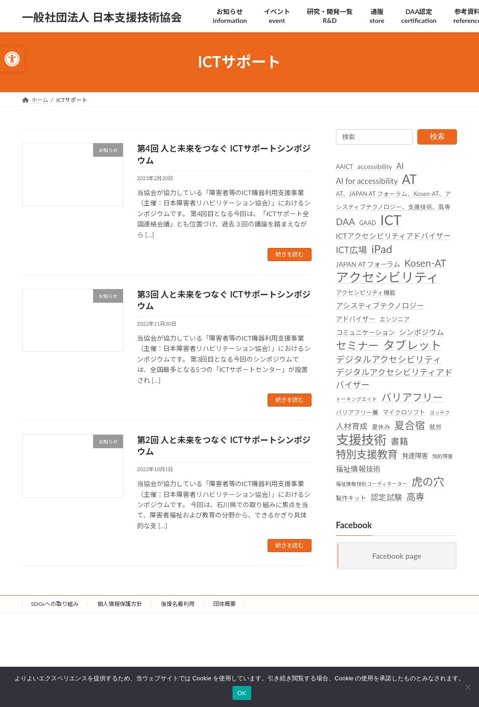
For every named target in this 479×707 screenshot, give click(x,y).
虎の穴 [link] (428, 481)
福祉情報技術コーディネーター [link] (371, 484)
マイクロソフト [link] (404, 412)
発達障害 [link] (415, 455)
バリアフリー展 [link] (357, 412)
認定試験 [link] (386, 497)
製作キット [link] (351, 497)
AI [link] (400, 166)
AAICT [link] (344, 166)
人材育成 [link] (352, 425)
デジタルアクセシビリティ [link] (389, 359)
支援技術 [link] (361, 439)
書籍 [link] (399, 441)
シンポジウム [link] (421, 332)
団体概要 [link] (224, 603)
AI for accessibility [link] (367, 181)
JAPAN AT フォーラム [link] (368, 264)
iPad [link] (381, 248)
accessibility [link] (374, 166)
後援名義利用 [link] (178, 603)
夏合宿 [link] (409, 425)
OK (241, 693)
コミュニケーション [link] (365, 332)
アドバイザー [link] (355, 319)
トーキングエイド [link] (356, 399)
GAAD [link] (367, 222)
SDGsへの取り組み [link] (55, 603)
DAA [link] (345, 221)
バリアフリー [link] (412, 397)
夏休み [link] (381, 426)
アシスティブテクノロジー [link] (380, 305)
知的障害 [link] (442, 456)
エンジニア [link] (394, 319)
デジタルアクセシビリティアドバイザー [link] (394, 378)
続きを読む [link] (290, 254)
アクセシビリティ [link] (387, 276)
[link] (12, 59)
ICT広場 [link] (351, 250)
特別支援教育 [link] (367, 454)
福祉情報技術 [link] (358, 469)
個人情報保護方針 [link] (119, 603)
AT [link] (409, 179)
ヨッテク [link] (439, 412)
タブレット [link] (412, 345)
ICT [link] (390, 219)
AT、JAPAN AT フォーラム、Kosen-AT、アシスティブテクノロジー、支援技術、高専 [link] (393, 200)
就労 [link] (435, 426)
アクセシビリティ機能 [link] (366, 292)
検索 (437, 136)
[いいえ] (467, 687)
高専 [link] (415, 496)
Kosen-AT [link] (425, 263)
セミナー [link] (357, 345)
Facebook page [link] (396, 555)
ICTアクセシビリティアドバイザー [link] (393, 236)
